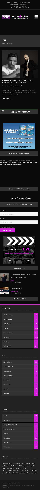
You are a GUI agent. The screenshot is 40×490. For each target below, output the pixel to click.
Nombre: (3, 211)
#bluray (6, 165)
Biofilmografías (8, 315)
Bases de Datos (8, 366)
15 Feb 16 (18, 293)
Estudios (6, 389)
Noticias (6, 328)
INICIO (9, 2)
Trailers (6, 342)
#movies (19, 165)
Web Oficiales (8, 442)
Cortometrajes (8, 319)
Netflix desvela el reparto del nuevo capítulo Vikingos (17, 82)
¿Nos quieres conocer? (22, 2)
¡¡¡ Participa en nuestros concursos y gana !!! (19, 111)
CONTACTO (24, 4)
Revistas (6, 433)
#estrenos (12, 165)
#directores (10, 162)
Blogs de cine (8, 420)
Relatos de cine (8, 333)
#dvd (1, 165)
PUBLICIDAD (14, 4)
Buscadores (7, 371)
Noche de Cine (21, 198)
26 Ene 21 (4, 86)
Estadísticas (7, 384)
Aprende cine (8, 362)
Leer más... (7, 99)
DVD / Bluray (7, 324)
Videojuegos (7, 346)
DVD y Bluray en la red (10, 425)
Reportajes (7, 337)
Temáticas (14, 291)
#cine (22, 162)
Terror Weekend (16, 288)
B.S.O (12, 280)
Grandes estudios (9, 429)
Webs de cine (8, 447)
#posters (3, 162)
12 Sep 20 (18, 282)
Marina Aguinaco (14, 86)
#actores (17, 162)
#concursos (33, 162)
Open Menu (36, 17)
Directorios (7, 380)
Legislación (7, 393)
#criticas (27, 162)
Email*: (2, 219)
